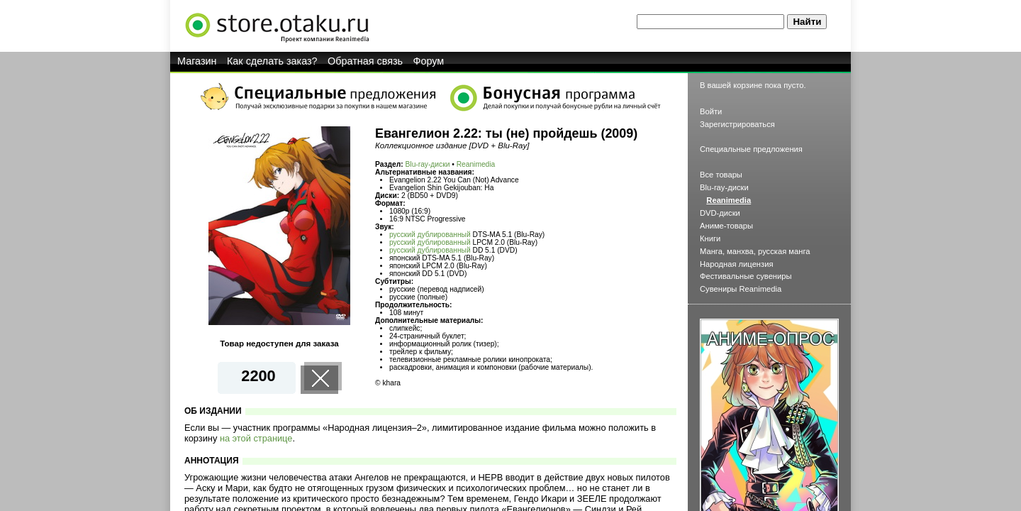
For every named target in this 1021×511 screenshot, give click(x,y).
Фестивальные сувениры (746, 276)
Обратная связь (365, 61)
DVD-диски (720, 213)
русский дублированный (430, 234)
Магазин (197, 61)
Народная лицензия (737, 264)
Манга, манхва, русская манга (755, 251)
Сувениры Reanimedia (740, 289)
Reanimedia (476, 164)
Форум (429, 61)
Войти (711, 111)
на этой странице (256, 438)
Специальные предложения (751, 149)
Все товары (721, 174)
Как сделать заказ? (272, 61)
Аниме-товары (726, 225)
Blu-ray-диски (428, 164)
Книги (710, 238)
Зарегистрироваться (737, 124)
